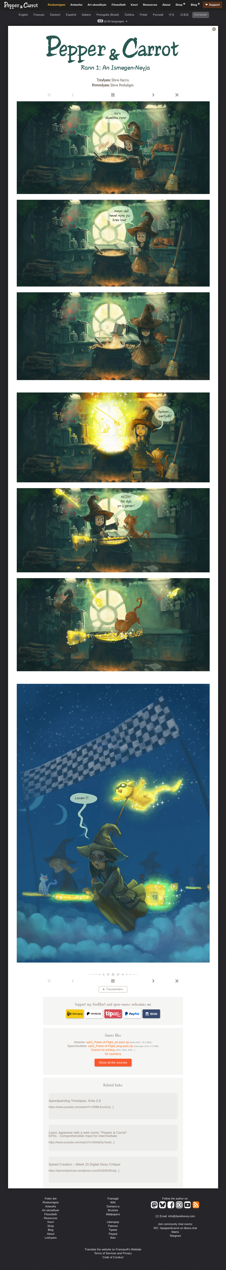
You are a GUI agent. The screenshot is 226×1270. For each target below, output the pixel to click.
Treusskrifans (114, 989)
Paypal (113, 1233)
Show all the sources (113, 1062)
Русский (158, 14)
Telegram (175, 1235)
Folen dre (51, 1198)
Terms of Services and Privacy (113, 1253)
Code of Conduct (112, 1257)
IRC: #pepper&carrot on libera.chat (175, 1228)
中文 (172, 14)
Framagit (113, 1198)
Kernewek (200, 14)
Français (39, 14)
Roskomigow (56, 4)
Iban (113, 1237)
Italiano (86, 14)
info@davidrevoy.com (181, 1216)
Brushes (113, 1210)
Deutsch (55, 14)
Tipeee (113, 1229)
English (23, 14)
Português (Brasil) (107, 14)
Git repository (113, 1053)
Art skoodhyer (97, 4)
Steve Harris (120, 79)
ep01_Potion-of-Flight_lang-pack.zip (123, 1046)
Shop (180, 4)
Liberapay (113, 1222)
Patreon (113, 1226)
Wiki (113, 1202)
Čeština (129, 14)
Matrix (175, 1232)
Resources (150, 4)
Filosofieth (119, 4)
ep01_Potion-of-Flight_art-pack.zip (119, 1042)
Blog (195, 4)
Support (214, 4)
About (166, 4)
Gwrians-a (113, 1206)
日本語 (184, 14)
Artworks (76, 4)
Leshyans (51, 1237)
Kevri (134, 4)
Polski (143, 14)
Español (71, 14)
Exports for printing (113, 1049)
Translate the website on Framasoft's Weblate (113, 1249)
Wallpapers (113, 1214)
